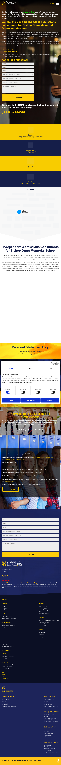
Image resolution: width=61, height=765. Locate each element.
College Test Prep (6, 627)
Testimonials (42, 636)
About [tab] (50, 368)
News (3, 674)
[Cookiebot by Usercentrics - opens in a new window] (52, 363)
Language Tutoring (44, 613)
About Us (4, 603)
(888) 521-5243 (8, 569)
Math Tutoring (42, 611)
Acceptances (42, 632)
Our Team (4, 610)
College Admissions (7, 616)
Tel (50, 3)
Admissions (5, 614)
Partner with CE (6, 650)
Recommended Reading (8, 646)
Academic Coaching (44, 622)
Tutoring (41, 603)
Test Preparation (6, 622)
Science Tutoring (43, 610)
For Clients (5, 662)
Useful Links (5, 644)
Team (53, 3)
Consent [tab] (10, 368)
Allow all (49, 400)
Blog (3, 676)
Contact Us (5, 678)
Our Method (5, 608)
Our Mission (5, 606)
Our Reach (42, 634)
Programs (41, 617)
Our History (5, 658)
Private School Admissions (9, 618)
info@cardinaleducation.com (13, 572)
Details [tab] (30, 368)
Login (3, 672)
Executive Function (44, 624)
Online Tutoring (43, 606)
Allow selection (30, 400)
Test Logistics (5, 668)
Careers (4, 653)
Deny (11, 400)
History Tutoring (43, 608)
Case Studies (42, 638)
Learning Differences (44, 625)
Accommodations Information (9, 665)
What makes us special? (8, 656)
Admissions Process (7, 666)
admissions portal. (10, 481)
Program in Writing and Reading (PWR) (49, 620)
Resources (5, 642)
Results (41, 630)
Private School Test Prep (8, 625)
